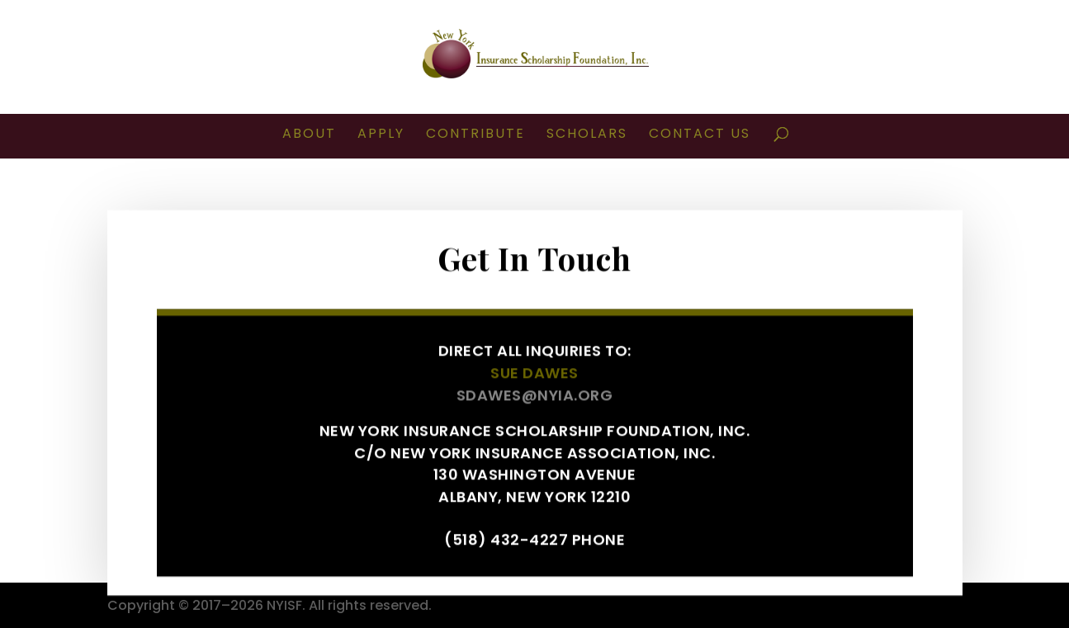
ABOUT (309, 135)
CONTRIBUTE (475, 135)
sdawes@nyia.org (534, 401)
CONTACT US (699, 135)
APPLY (380, 135)
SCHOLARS (586, 135)
